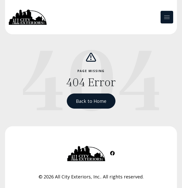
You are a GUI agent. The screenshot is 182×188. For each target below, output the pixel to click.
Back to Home (91, 101)
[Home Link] (28, 17)
